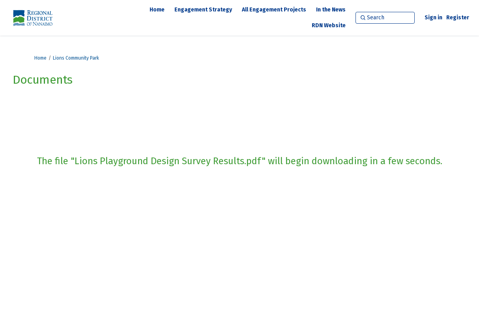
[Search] (385, 18)
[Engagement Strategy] (203, 10)
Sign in (433, 17)
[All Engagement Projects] (274, 10)
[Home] (157, 10)
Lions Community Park (76, 58)
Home (40, 58)
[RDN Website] (329, 26)
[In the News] (331, 10)
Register (457, 17)
